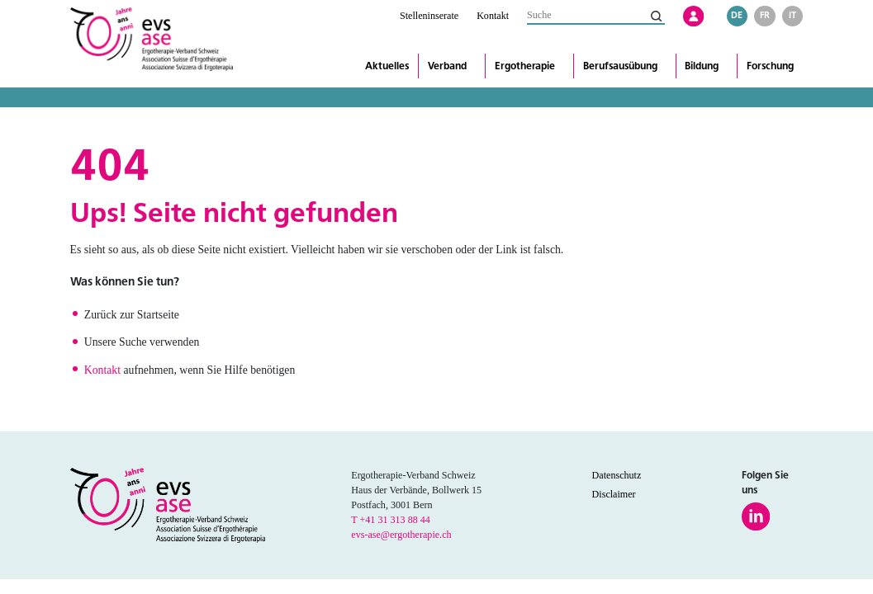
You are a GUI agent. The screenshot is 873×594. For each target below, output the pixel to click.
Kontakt (493, 15)
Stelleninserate (429, 15)
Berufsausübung (620, 66)
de (737, 15)
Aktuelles (387, 66)
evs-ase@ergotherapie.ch (401, 534)
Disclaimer (614, 494)
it (792, 15)
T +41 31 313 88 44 (390, 520)
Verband (447, 66)
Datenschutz (617, 475)
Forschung (770, 66)
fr (765, 15)
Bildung (702, 66)
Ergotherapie (525, 66)
